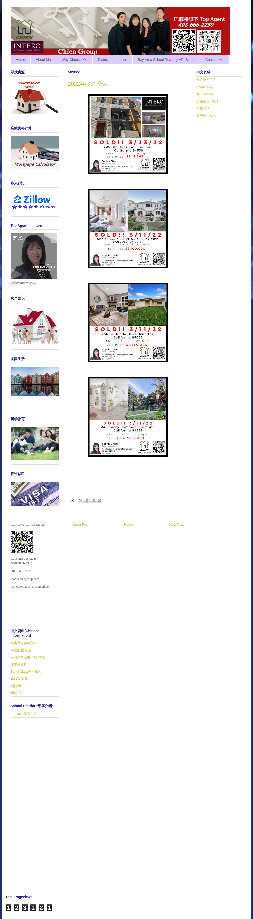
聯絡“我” (17, 693)
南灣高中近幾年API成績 (28, 657)
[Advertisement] (35, 801)
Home (20, 60)
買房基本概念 (206, 115)
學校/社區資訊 (21, 650)
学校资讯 (202, 108)
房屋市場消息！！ (209, 101)
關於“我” (17, 686)
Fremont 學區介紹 (24, 714)
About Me (43, 60)
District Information (112, 60)
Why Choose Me (74, 60)
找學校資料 (19, 664)
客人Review (205, 94)
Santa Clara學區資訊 (26, 671)
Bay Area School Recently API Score (166, 60)
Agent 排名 (204, 87)
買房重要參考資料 (24, 643)
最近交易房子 (206, 80)
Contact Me (214, 60)
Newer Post (80, 524)
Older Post (176, 524)
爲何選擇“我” (20, 679)
